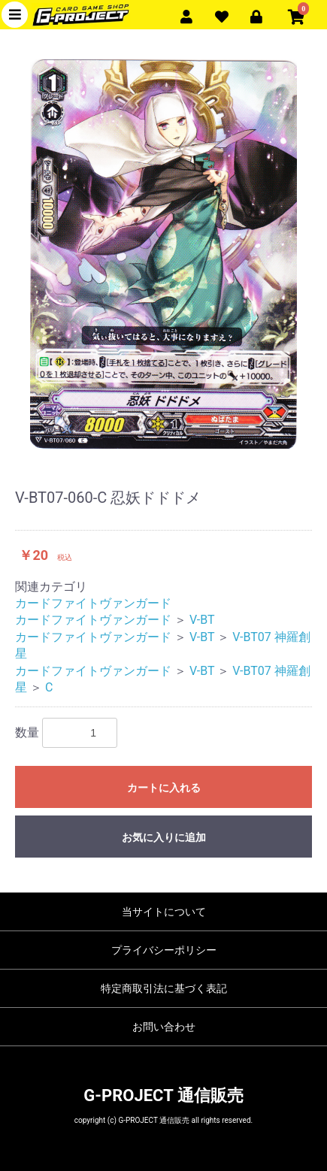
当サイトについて (164, 912)
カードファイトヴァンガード (93, 603)
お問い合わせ (163, 1027)
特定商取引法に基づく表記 (164, 988)
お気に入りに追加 (164, 837)
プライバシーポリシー (163, 950)
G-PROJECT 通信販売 (163, 1095)
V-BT (202, 620)
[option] (163, 254)
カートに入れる (164, 788)
